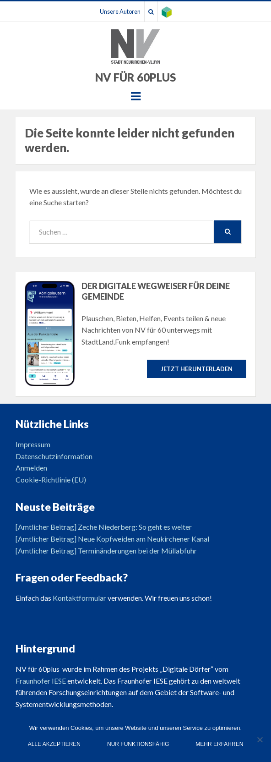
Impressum (33, 444)
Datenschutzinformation (54, 456)
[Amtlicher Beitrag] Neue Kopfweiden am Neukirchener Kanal (112, 538)
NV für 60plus (135, 77)
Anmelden (31, 467)
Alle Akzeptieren (54, 744)
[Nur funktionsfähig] (259, 739)
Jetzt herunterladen (197, 369)
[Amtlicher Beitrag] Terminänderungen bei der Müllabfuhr (106, 550)
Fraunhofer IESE (41, 680)
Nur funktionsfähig (138, 744)
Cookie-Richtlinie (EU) (51, 479)
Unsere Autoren (120, 11)
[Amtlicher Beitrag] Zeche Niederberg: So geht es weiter (104, 526)
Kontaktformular (79, 597)
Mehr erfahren (219, 744)
